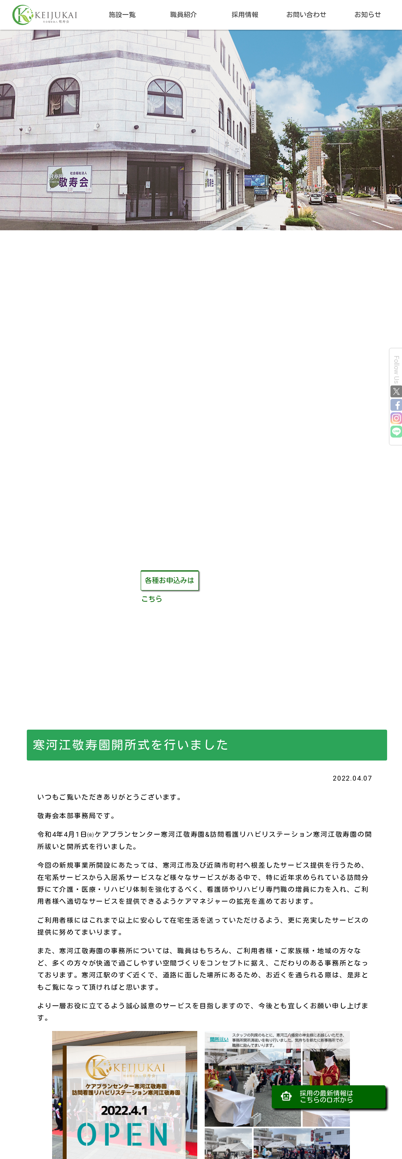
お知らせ (367, 15)
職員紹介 (183, 15)
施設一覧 (122, 15)
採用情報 (245, 15)
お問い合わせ (306, 15)
